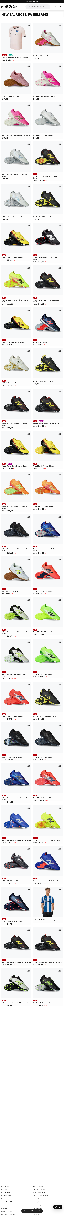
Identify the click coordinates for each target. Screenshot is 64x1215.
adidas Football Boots (8, 1202)
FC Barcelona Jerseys (40, 1192)
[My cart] (60, 7)
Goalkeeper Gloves (38, 1186)
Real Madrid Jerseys (39, 1189)
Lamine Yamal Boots (7, 1199)
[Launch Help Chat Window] (57, 1207)
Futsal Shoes (5, 1189)
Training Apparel (38, 1202)
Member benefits (32, 1)
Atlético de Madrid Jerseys (41, 1195)
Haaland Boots (5, 1192)
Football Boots (5, 1186)
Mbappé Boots (6, 1195)
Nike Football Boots (7, 1205)
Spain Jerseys (37, 1205)
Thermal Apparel (38, 1199)
